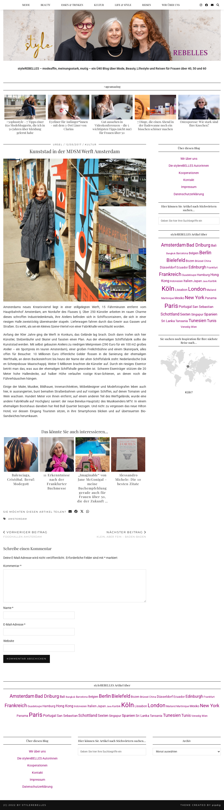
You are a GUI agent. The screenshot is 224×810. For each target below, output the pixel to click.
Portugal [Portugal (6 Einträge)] (185, 307)
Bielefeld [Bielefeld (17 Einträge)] (175, 260)
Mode (26, 5)
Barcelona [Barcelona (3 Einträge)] (182, 253)
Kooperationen (189, 173)
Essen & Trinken (72, 5)
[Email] (212, 5)
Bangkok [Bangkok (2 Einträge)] (171, 253)
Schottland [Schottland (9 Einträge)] (170, 314)
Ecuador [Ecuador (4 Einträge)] (182, 267)
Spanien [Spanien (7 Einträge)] (210, 314)
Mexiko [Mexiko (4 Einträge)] (179, 298)
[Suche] (218, 5)
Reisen (146, 5)
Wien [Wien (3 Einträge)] (194, 326)
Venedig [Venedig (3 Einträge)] (185, 326)
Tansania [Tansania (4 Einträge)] (181, 321)
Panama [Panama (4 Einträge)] (211, 298)
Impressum (188, 187)
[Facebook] (206, 5)
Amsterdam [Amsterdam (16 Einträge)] (173, 245)
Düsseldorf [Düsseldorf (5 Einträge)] (168, 267)
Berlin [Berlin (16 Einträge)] (205, 252)
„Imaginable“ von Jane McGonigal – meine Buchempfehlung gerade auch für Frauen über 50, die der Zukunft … (92, 488)
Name (8, 608)
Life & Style (123, 5)
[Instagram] (201, 5)
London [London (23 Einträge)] (197, 289)
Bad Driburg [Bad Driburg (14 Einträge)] (198, 245)
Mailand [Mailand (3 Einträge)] (211, 289)
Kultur (99, 5)
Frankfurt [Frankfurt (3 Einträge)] (212, 267)
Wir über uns (171, 5)
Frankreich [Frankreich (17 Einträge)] (170, 274)
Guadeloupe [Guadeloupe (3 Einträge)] (189, 275)
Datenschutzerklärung (189, 194)
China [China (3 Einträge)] (207, 261)
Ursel (58, 144)
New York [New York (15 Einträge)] (194, 297)
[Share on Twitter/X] (82, 512)
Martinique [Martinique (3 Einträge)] (167, 298)
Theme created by (200, 805)
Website (8, 641)
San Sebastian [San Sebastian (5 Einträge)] (202, 307)
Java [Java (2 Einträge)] (205, 281)
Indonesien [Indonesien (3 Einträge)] (176, 281)
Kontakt (188, 180)
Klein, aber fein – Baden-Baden (121, 534)
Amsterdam (17, 518)
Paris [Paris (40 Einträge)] (171, 305)
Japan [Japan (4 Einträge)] (197, 281)
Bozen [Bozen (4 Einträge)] (190, 261)
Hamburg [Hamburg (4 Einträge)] (203, 275)
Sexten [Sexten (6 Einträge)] (185, 314)
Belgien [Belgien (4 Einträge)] (194, 253)
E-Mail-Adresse (14, 624)
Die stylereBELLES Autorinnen (189, 165)
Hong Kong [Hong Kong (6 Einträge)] (64, 706)
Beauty (45, 5)
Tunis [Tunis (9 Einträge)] (211, 320)
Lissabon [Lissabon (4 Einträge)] (181, 289)
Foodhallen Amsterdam (25, 534)
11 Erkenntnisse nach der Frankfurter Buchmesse (57, 481)
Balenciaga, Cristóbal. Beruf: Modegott (21, 479)
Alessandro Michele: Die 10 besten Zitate (128, 479)
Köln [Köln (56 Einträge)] (168, 288)
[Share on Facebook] (76, 512)
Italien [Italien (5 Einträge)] (188, 281)
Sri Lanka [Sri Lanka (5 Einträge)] (168, 321)
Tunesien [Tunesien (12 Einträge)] (197, 320)
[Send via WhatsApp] (88, 512)
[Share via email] (70, 512)
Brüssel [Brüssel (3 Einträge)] (199, 261)
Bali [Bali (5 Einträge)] (214, 245)
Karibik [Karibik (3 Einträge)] (212, 281)
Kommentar (12, 566)
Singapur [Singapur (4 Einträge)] (197, 314)
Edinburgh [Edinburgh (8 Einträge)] (197, 267)
